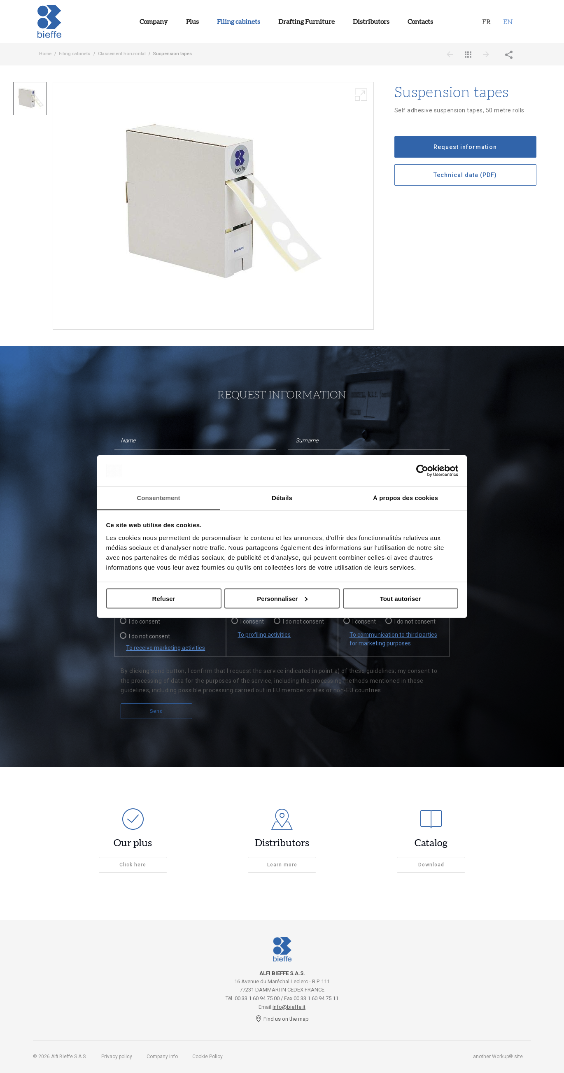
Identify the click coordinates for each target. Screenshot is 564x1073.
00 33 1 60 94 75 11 (316, 998)
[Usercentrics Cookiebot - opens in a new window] (422, 470)
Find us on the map (282, 1019)
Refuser (163, 598)
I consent (252, 621)
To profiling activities (264, 634)
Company (154, 21)
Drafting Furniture (306, 21)
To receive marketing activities (165, 648)
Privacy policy (116, 1056)
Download (431, 865)
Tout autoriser (400, 598)
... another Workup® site (495, 1056)
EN (508, 21)
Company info (162, 1056)
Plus (192, 21)
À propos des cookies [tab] (405, 497)
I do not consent (149, 636)
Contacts (420, 21)
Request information (465, 147)
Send (156, 711)
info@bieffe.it (289, 1007)
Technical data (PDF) (465, 175)
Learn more (282, 865)
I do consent (144, 621)
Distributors (371, 21)
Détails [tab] (282, 497)
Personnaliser (282, 598)
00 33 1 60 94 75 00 (257, 998)
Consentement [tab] (158, 497)
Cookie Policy (207, 1056)
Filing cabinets (238, 21)
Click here (132, 865)
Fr (486, 21)
